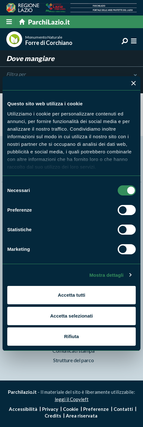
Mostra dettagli (106, 275)
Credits (53, 415)
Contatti (123, 409)
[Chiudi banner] (133, 83)
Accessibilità (23, 409)
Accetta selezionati (71, 316)
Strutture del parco (73, 360)
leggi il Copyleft (72, 399)
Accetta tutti (71, 295)
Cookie (70, 409)
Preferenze (96, 409)
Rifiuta (71, 336)
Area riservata (81, 415)
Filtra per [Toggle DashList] (71, 74)
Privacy (50, 409)
